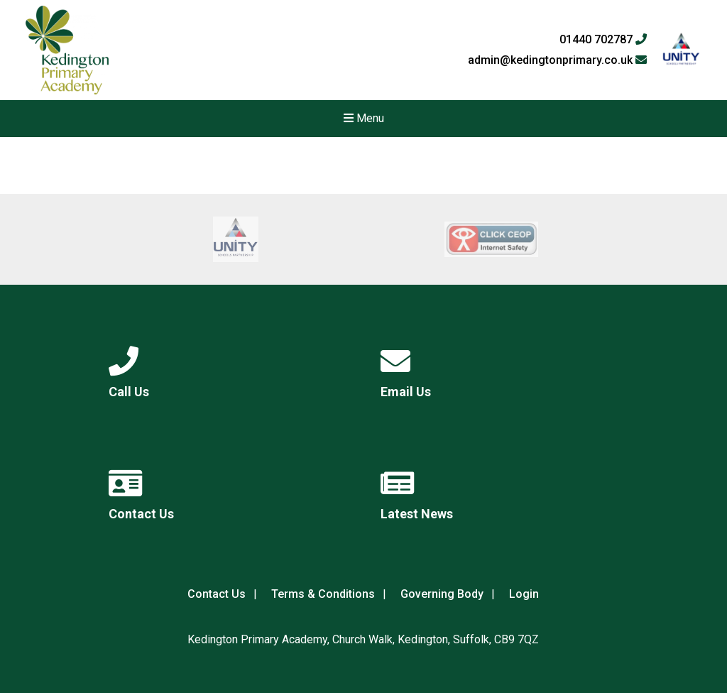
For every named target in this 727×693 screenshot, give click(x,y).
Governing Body (441, 594)
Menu (364, 118)
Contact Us (216, 594)
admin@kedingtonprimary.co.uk (557, 60)
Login (524, 594)
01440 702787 (603, 39)
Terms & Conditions (323, 594)
